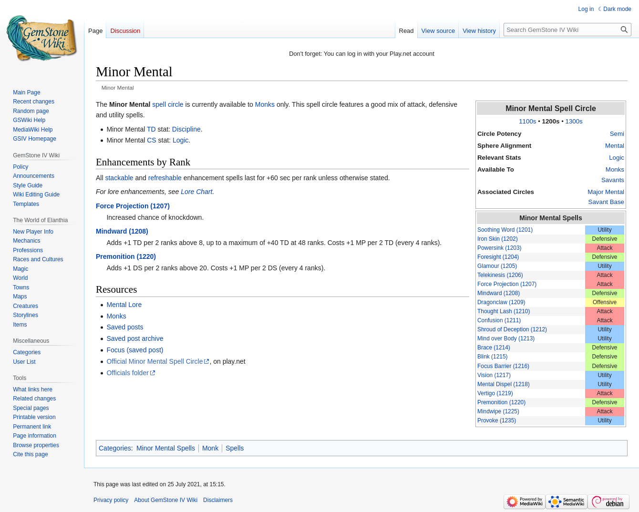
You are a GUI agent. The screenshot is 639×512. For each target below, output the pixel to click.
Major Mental (605, 191)
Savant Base (606, 201)
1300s (574, 121)
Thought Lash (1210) (503, 311)
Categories (115, 448)
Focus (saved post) (134, 350)
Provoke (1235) (496, 420)
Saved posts (124, 327)
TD (151, 129)
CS (151, 140)
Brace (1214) (493, 347)
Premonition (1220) (501, 402)
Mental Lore (124, 304)
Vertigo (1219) (495, 393)
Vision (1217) (494, 375)
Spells (235, 448)
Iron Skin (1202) (497, 239)
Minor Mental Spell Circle (550, 108)
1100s (527, 121)
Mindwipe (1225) (498, 411)
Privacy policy (110, 500)
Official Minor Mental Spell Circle (154, 361)
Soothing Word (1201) (505, 229)
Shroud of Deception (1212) (512, 329)
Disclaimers (218, 500)
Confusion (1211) (499, 320)
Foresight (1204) (498, 257)
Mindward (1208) (498, 293)
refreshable (165, 178)
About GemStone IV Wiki (165, 500)
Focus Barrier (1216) (503, 366)
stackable (119, 178)
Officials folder (127, 373)
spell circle (167, 104)
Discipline (186, 129)
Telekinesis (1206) (500, 275)
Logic (616, 157)
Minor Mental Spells (550, 218)
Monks (615, 169)
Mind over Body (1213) (506, 338)
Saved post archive (134, 338)
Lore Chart (196, 191)
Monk (210, 448)
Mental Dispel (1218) (503, 384)
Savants (612, 180)
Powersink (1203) (499, 248)
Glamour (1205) (497, 266)
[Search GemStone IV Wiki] (567, 29)
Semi (617, 133)
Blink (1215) (492, 356)
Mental (614, 145)
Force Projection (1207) (506, 284)
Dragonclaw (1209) (501, 302)
